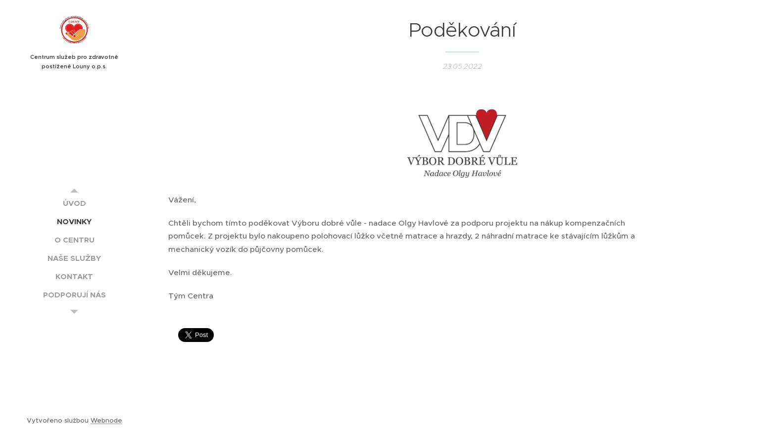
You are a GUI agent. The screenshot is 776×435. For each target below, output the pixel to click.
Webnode (106, 420)
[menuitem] (74, 203)
